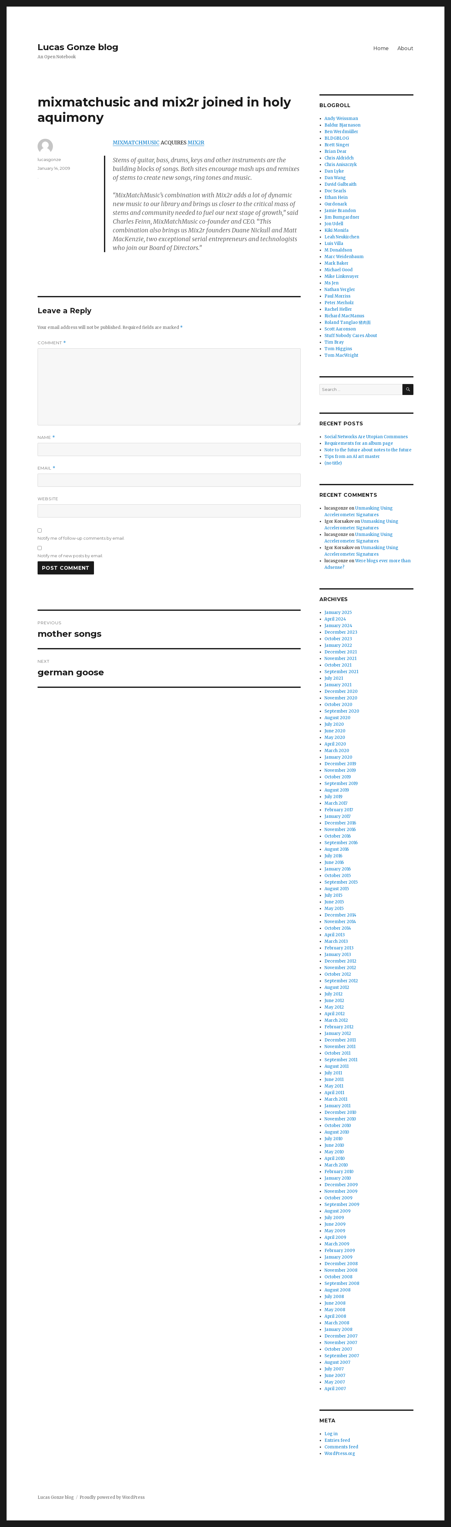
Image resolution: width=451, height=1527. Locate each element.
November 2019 (340, 770)
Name (46, 437)
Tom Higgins (338, 348)
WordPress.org (339, 1453)
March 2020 (336, 750)
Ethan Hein (336, 197)
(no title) (333, 463)
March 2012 (336, 1020)
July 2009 (334, 1217)
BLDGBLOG (336, 138)
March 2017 (335, 803)
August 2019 (336, 790)
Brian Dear (335, 151)
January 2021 (337, 685)
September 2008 (341, 1283)
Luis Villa (333, 243)
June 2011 (334, 1079)
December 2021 (340, 652)
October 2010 (337, 1125)
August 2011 (336, 1066)
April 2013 (334, 934)
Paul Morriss (337, 296)
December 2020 (341, 691)
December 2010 (340, 1112)
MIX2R (196, 142)
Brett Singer (337, 145)
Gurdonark (335, 204)
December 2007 (340, 1336)
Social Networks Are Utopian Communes (366, 436)
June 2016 (334, 862)
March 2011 (335, 1099)
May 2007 (334, 1382)
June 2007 (334, 1375)
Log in (331, 1433)
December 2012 (340, 961)
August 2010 (336, 1132)
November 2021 (340, 658)
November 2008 (340, 1270)
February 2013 (339, 948)
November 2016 (340, 829)
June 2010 (334, 1145)
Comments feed (341, 1447)
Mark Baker (336, 263)
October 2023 (338, 638)
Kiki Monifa (336, 230)
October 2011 (337, 1053)
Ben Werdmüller (341, 131)
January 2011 (337, 1106)
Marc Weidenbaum (344, 256)
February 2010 (339, 1171)
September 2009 (341, 1204)
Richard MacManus (344, 316)
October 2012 (337, 974)
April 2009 (335, 1237)
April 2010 (334, 1158)
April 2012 (334, 1013)
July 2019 (333, 796)
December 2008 (341, 1263)
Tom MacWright (341, 355)
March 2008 (336, 1323)
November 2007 (340, 1342)
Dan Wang (335, 177)
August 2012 (336, 987)
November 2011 (339, 1046)
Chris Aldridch (339, 158)
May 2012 (334, 1007)
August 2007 (337, 1362)
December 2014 (340, 915)
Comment (52, 342)
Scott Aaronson (340, 329)
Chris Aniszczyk (340, 164)
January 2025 (338, 612)
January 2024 (338, 625)
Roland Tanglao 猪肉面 (347, 322)
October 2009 (338, 1198)
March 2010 (336, 1165)
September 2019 (341, 783)
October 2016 (337, 836)
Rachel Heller (338, 309)
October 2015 (337, 875)
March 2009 (336, 1244)
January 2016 (337, 869)
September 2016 (341, 842)
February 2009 (339, 1250)
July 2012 (333, 994)
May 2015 (334, 908)
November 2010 (340, 1119)
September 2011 (340, 1059)
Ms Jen (331, 283)
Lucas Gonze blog (78, 47)
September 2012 (341, 981)
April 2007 (335, 1388)
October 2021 (337, 665)
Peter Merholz (339, 302)
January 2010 (337, 1178)
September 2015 (341, 882)
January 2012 (337, 1033)
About (405, 48)
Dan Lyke (334, 171)
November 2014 (340, 921)
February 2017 (338, 810)
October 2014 (337, 928)
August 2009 (337, 1211)
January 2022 (338, 645)
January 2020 (338, 757)
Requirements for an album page (358, 443)
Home (381, 48)
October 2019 (337, 777)
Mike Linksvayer (341, 276)
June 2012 (334, 1000)
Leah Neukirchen (341, 237)
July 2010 (333, 1138)
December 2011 (340, 1040)
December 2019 (340, 763)
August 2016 (336, 849)
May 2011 (333, 1086)
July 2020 (334, 724)
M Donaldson (338, 250)
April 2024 (335, 619)
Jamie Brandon (340, 210)
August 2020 (337, 717)
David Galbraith (340, 184)
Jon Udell (333, 223)
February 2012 (339, 1027)
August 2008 (337, 1290)
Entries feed (337, 1440)
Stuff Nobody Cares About (350, 335)
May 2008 (334, 1309)
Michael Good (338, 270)
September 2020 (341, 711)
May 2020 (334, 737)
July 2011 (333, 1073)
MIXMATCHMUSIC (136, 142)
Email (46, 468)
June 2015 (334, 902)
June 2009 (334, 1224)
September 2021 (341, 671)
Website (48, 498)
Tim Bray (334, 342)
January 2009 (338, 1257)
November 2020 (340, 698)
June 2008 (334, 1303)
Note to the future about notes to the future (368, 450)
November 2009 (340, 1191)
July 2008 (334, 1296)
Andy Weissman (341, 118)
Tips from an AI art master (352, 456)
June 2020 (334, 731)
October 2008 (338, 1277)
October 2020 (338, 704)
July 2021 (333, 678)
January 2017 (337, 816)
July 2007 (334, 1369)
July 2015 (333, 895)
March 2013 (336, 941)
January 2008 (338, 1329)
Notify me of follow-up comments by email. (81, 538)
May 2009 (334, 1231)
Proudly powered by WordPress (112, 1497)
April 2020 (335, 744)
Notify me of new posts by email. (70, 555)
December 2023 (340, 632)
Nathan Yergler (339, 289)
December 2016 (340, 823)
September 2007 (341, 1355)
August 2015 (336, 888)
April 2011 (334, 1092)
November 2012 (340, 967)
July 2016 (333, 856)
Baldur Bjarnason (342, 125)
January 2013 (337, 954)
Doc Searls (335, 191)
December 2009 (341, 1184)
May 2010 (334, 1152)
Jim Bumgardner (342, 217)
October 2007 (338, 1349)
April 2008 (335, 1316)
